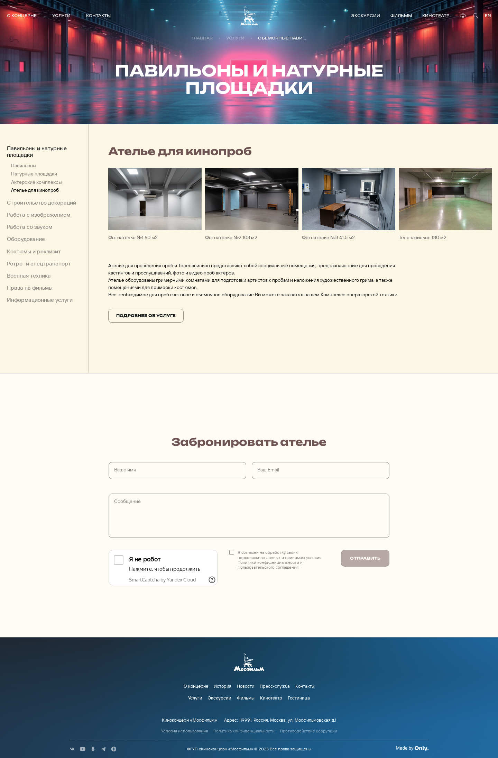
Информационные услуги (40, 300)
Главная (202, 38)
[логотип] (249, 15)
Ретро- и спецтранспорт (39, 263)
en (488, 15)
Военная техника (29, 275)
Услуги (61, 15)
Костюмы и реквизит (34, 251)
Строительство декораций (41, 202)
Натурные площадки (34, 174)
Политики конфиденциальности (268, 562)
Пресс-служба (275, 686)
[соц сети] (72, 749)
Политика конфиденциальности (244, 731)
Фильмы (401, 15)
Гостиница (299, 698)
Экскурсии (365, 15)
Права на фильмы (30, 288)
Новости (245, 686)
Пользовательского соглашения (268, 567)
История (222, 686)
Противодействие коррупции (308, 731)
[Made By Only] (412, 748)
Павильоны (23, 165)
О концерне (22, 15)
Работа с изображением (38, 214)
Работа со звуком (29, 227)
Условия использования (184, 731)
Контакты (98, 15)
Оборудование (26, 239)
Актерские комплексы (36, 182)
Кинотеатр (436, 15)
